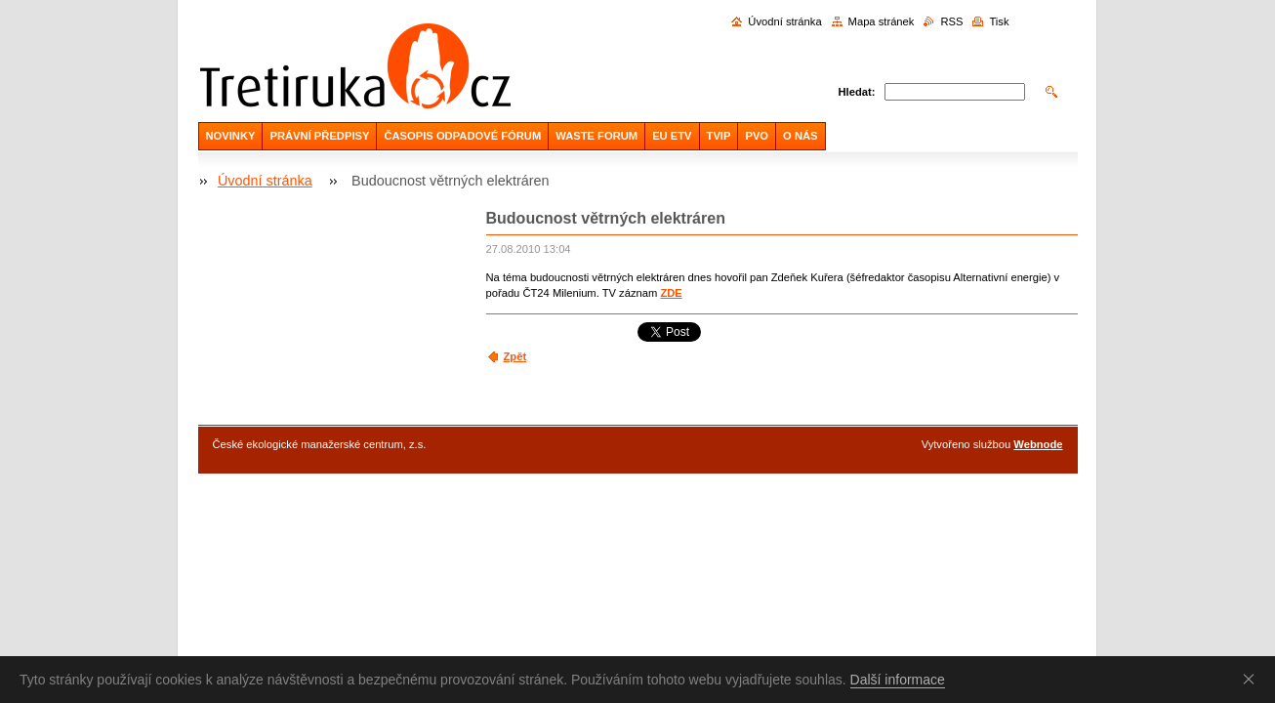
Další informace (897, 679)
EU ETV (671, 136)
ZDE (670, 293)
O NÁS (800, 136)
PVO (756, 136)
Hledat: (857, 92)
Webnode (1037, 444)
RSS (951, 21)
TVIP (719, 136)
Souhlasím (1252, 678)
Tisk (998, 21)
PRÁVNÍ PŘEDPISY (319, 136)
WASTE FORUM (596, 136)
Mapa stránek (881, 21)
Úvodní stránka (784, 21)
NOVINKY (231, 136)
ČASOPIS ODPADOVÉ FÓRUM (462, 136)
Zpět (515, 356)
